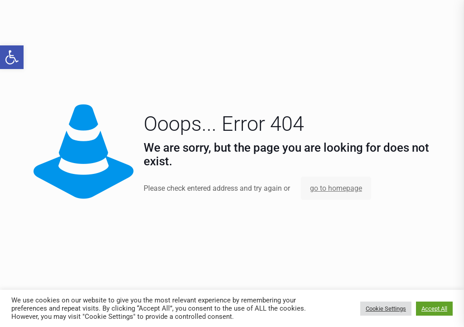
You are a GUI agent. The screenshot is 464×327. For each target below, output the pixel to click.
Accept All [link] (434, 308)
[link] (12, 57)
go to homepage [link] (336, 188)
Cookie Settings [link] (386, 308)
